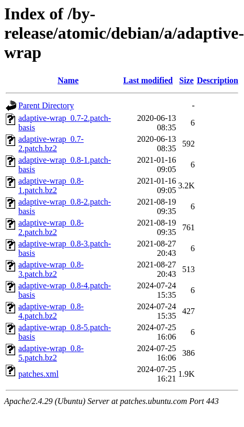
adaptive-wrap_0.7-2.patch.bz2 (51, 143)
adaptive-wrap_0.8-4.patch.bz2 (51, 311)
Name (68, 80)
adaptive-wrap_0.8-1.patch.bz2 (51, 185)
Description (217, 80)
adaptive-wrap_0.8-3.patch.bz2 (51, 269)
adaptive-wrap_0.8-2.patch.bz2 (51, 227)
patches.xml (38, 373)
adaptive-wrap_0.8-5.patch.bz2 (51, 353)
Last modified (148, 80)
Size (186, 80)
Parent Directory (46, 105)
